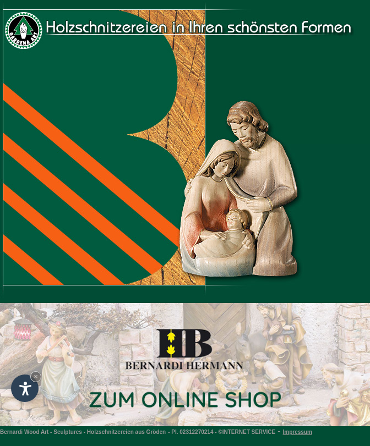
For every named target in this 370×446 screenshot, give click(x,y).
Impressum (297, 432)
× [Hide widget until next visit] (36, 376)
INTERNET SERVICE (249, 432)
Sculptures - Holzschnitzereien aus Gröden (109, 432)
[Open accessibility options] (25, 388)
